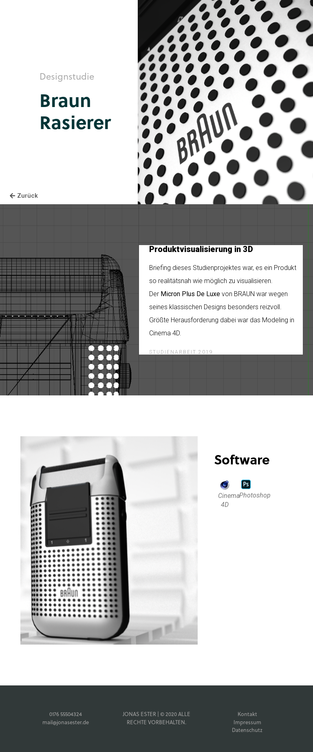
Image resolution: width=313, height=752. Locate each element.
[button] (24, 196)
